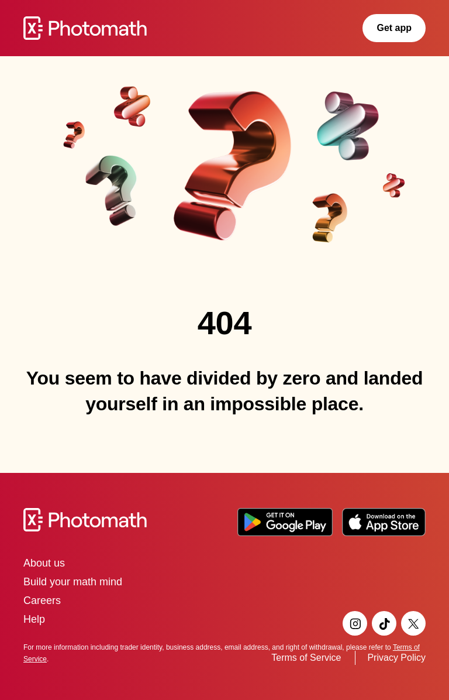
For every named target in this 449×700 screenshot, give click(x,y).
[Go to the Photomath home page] (224, 519)
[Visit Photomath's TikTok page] (384, 623)
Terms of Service (306, 658)
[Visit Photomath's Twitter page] (413, 623)
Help (34, 619)
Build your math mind (72, 582)
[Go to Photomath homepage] (85, 28)
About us (44, 563)
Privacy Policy (396, 658)
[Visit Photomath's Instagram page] (355, 623)
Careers (42, 600)
